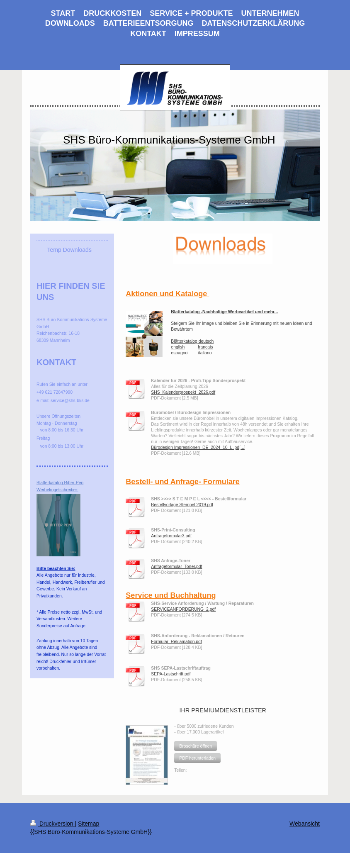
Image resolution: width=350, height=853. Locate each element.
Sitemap (88, 823)
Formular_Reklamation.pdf (176, 641)
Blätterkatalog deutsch (192, 341)
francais (205, 347)
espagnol (179, 353)
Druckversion (52, 823)
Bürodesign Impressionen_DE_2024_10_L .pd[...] (198, 447)
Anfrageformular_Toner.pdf (176, 566)
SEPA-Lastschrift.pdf (170, 674)
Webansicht (304, 823)
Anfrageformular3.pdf (171, 536)
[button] (195, 746)
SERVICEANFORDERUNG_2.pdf (183, 609)
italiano (205, 353)
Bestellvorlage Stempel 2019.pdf (182, 504)
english (178, 347)
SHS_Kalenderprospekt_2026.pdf (183, 392)
